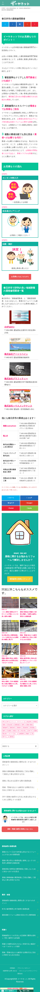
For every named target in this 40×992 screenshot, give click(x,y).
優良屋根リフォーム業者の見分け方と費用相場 (19, 915)
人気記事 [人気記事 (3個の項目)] (28, 721)
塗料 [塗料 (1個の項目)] (23, 725)
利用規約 (12, 968)
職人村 (5, 436)
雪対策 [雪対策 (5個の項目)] (12, 736)
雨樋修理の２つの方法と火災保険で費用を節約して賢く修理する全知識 (19, 937)
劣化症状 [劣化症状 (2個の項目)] (9, 725)
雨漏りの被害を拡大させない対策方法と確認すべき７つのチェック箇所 (19, 945)
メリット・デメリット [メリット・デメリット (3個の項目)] (17, 721)
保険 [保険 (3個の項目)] (3, 725)
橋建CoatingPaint (9, 426)
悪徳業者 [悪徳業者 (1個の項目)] (25, 727)
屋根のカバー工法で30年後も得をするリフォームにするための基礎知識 (19, 853)
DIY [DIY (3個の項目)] (8, 721)
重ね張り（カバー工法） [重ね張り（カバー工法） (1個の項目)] (9, 733)
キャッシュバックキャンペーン (28, 970)
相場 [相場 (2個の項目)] (14, 731)
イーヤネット (22, 979)
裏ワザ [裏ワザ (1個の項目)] (30, 731)
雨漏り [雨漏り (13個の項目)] (28, 733)
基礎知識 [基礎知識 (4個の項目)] (17, 725)
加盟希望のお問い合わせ (10, 970)
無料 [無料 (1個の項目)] (3, 731)
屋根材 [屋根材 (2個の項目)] (19, 727)
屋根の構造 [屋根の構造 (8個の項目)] (29, 725)
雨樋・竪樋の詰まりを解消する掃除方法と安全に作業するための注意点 (18, 788)
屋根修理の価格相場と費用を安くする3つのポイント (19, 763)
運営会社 (20, 973)
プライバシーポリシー (23, 968)
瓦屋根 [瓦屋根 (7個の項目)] (9, 731)
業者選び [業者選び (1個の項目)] (32, 727)
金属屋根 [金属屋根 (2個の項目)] (21, 733)
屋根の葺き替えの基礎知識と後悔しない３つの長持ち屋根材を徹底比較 (19, 862)
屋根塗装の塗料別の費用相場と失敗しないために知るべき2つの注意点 (19, 870)
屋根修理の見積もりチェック (20, 579)
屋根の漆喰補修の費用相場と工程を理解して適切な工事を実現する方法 (18, 772)
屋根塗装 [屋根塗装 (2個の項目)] (12, 727)
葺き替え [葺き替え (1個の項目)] (23, 731)
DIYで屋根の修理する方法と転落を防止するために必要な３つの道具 (19, 798)
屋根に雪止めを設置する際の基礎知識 (16, 781)
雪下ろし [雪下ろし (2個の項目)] (5, 736)
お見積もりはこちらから (20, 276)
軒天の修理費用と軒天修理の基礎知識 (15, 909)
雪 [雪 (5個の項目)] (32, 733)
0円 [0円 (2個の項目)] (3, 721)
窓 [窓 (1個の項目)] (18, 731)
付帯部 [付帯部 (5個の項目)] (35, 721)
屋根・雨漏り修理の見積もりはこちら (20, 829)
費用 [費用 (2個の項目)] (35, 731)
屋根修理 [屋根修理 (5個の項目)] (5, 727)
